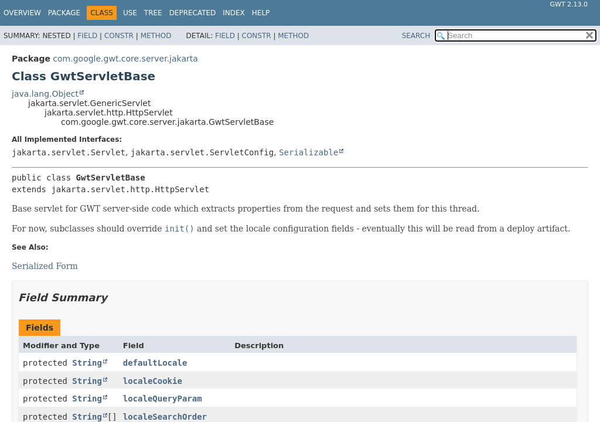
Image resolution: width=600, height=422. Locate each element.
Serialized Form (45, 266)
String (87, 362)
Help (261, 13)
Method (156, 36)
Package (64, 13)
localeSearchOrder (165, 416)
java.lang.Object (45, 93)
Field (87, 36)
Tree (153, 13)
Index (234, 13)
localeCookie (152, 381)
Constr (119, 36)
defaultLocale (155, 362)
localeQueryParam (162, 398)
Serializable (308, 152)
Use (130, 13)
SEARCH (416, 36)
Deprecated (192, 13)
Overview (22, 13)
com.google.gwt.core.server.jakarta (125, 58)
